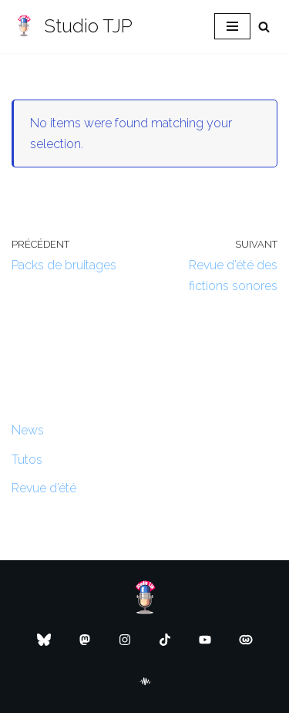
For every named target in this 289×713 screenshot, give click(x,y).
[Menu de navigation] (232, 26)
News (28, 430)
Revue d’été (44, 488)
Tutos (27, 459)
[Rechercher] (264, 26)
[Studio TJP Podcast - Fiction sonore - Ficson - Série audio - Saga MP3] (72, 26)
